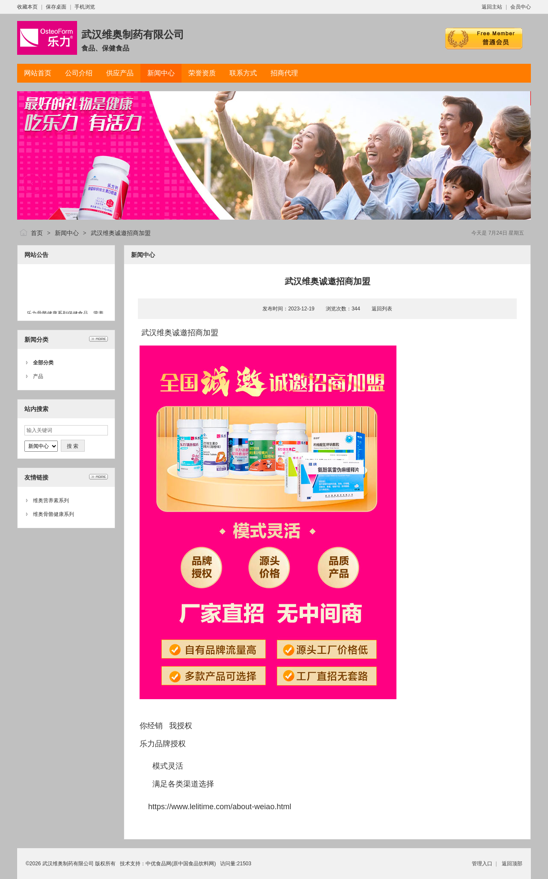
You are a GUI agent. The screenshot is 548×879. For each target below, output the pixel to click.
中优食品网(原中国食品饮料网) (181, 864)
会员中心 (520, 7)
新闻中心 (67, 232)
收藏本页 (27, 7)
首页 (37, 232)
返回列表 (382, 309)
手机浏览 (84, 7)
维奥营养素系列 (51, 501)
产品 (38, 376)
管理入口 (482, 864)
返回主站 (492, 7)
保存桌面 (56, 7)
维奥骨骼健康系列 (53, 514)
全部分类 (43, 363)
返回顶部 (512, 864)
